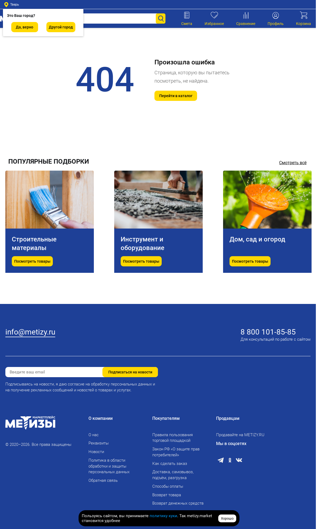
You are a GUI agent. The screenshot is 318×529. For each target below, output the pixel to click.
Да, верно (24, 27)
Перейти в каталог (176, 96)
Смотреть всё (292, 162)
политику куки (163, 515)
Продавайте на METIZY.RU (240, 434)
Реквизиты (98, 443)
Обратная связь (103, 480)
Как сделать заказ (169, 463)
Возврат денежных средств (178, 503)
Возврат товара (166, 495)
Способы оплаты (167, 486)
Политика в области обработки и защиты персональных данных (109, 466)
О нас (93, 434)
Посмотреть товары (32, 278)
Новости (96, 451)
